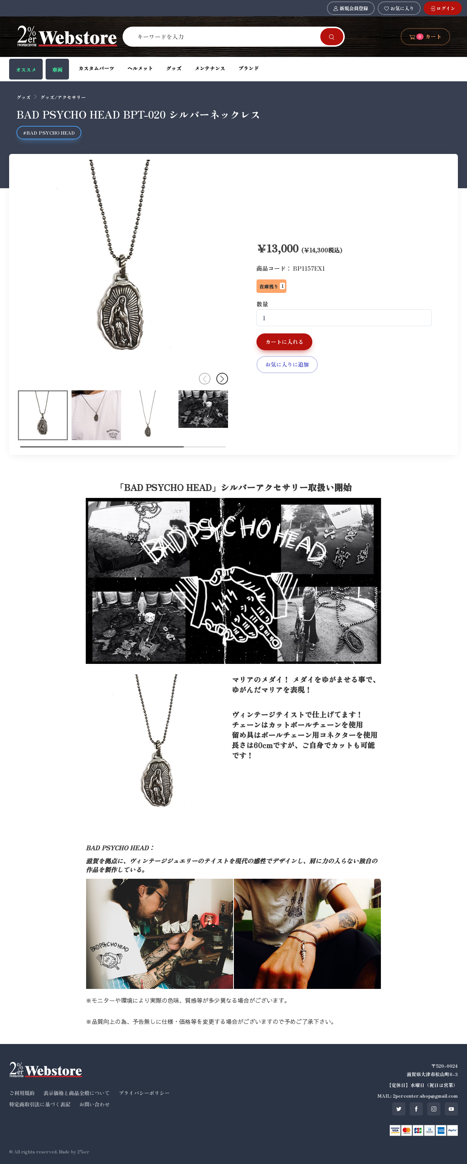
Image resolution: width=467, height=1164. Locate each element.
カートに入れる (284, 341)
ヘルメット (140, 68)
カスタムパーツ (96, 68)
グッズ (173, 68)
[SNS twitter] (398, 1108)
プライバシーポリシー (144, 1093)
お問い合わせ (94, 1104)
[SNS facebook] (416, 1108)
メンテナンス (209, 68)
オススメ (26, 69)
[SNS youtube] (451, 1108)
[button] (222, 378)
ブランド (248, 68)
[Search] (225, 36)
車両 (57, 69)
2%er (83, 1151)
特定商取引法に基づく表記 (39, 1104)
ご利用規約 (22, 1093)
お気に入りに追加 (287, 364)
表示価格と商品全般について (76, 1093)
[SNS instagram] (433, 1108)
